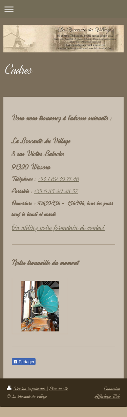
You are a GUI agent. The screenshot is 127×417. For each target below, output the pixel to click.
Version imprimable (27, 389)
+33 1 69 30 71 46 (58, 179)
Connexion (112, 389)
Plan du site (58, 389)
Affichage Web (107, 396)
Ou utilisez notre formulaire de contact (58, 227)
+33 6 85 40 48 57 (56, 191)
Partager (23, 362)
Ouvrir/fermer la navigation (63, 9)
